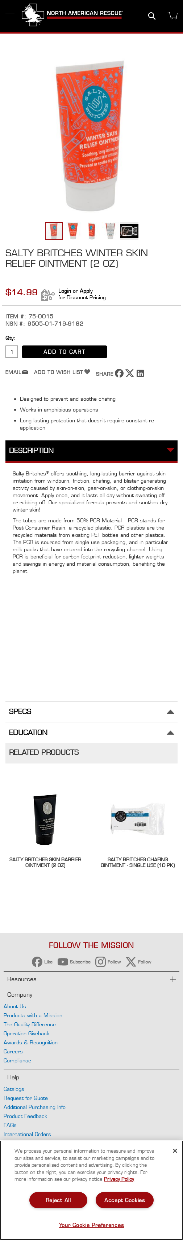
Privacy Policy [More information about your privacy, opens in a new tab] (119, 1179)
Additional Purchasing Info (35, 1107)
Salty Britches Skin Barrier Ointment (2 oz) (45, 862)
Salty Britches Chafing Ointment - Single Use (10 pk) (138, 862)
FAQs (10, 1125)
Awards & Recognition (31, 1042)
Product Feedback (25, 1116)
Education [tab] (28, 732)
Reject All (58, 1200)
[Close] (175, 1151)
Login (64, 291)
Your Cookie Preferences (91, 1225)
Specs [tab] (20, 712)
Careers (13, 1051)
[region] (91, 1190)
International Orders (27, 1134)
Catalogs (14, 1089)
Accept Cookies (124, 1200)
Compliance (17, 1060)
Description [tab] (31, 451)
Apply (86, 291)
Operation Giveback (26, 1033)
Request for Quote (26, 1098)
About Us (15, 1006)
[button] (73, 231)
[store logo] (72, 16)
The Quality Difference (30, 1024)
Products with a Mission (33, 1015)
